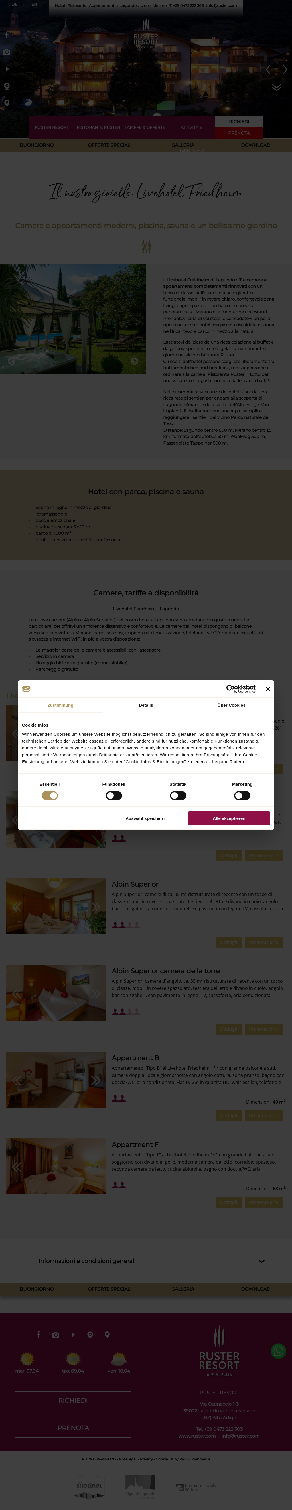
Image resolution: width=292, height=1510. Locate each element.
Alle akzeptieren (229, 818)
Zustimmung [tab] (61, 704)
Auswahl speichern (145, 818)
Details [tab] (146, 704)
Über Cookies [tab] (232, 704)
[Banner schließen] (268, 689)
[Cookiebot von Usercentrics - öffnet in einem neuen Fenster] (231, 688)
